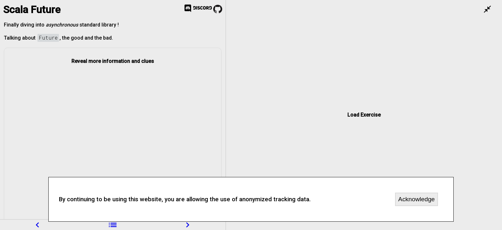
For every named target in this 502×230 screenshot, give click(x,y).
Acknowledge (416, 199)
